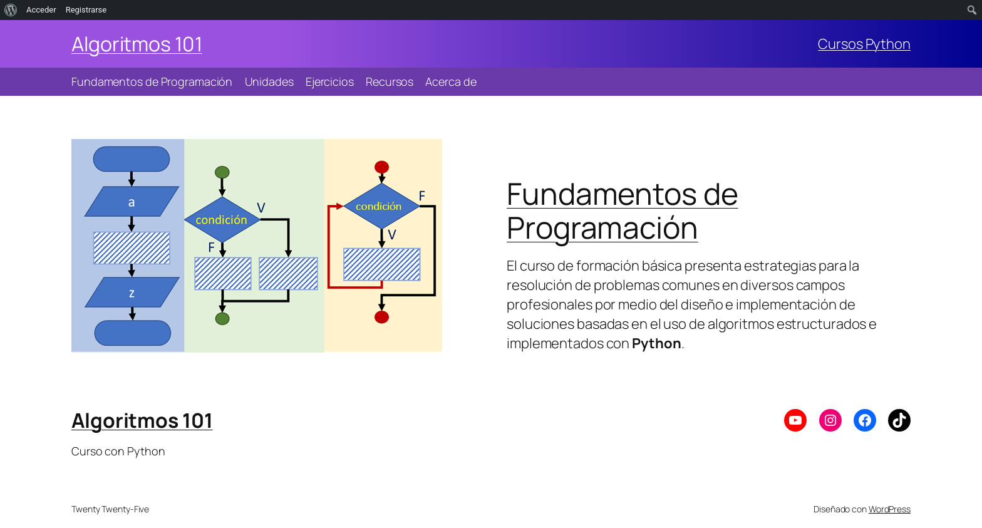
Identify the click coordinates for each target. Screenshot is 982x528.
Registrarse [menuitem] (86, 9)
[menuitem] (11, 10)
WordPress (890, 509)
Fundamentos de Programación (622, 210)
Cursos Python (864, 43)
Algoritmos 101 (136, 44)
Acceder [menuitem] (41, 9)
